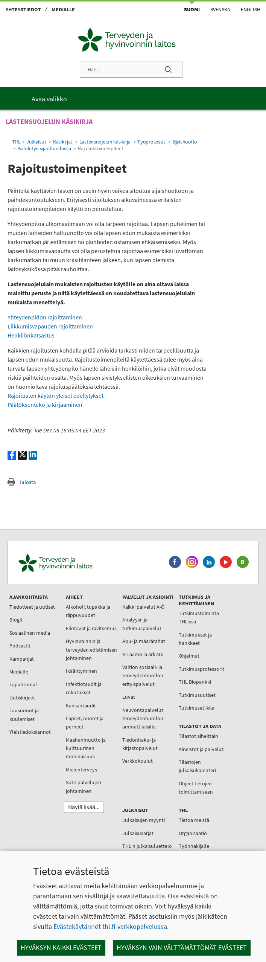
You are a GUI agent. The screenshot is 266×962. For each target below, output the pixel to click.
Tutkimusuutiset (197, 695)
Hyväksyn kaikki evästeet (61, 947)
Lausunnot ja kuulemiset (24, 714)
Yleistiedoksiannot (30, 731)
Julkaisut (36, 142)
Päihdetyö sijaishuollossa (44, 148)
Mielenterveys (81, 769)
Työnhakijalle (194, 846)
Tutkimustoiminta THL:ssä (199, 617)
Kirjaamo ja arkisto (143, 654)
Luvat (128, 696)
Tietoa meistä (194, 820)
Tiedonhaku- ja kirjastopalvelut (140, 743)
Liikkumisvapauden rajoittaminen (50, 326)
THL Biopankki (195, 681)
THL (16, 142)
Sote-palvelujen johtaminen (83, 786)
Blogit (16, 619)
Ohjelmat (189, 655)
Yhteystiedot (23, 9)
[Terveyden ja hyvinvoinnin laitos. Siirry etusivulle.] (86, 563)
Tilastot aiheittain (198, 736)
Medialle (63, 9)
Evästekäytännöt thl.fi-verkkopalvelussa (110, 926)
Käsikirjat (62, 142)
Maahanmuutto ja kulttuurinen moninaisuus (86, 748)
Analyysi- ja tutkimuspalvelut (141, 623)
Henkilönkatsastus (31, 335)
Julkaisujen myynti (143, 820)
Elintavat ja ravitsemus (91, 628)
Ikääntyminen (81, 670)
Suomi (192, 9)
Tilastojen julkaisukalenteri (197, 766)
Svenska (220, 9)
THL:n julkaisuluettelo (147, 846)
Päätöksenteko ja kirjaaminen (45, 404)
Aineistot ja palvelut (201, 749)
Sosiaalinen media (29, 632)
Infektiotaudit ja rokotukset (84, 688)
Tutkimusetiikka (196, 707)
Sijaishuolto (185, 142)
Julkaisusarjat (138, 833)
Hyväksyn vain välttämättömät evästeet (182, 947)
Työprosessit (151, 142)
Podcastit (19, 645)
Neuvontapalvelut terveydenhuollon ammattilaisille (142, 718)
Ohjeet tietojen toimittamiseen (196, 787)
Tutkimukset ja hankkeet (195, 638)
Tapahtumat (23, 684)
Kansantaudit (81, 705)
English (250, 9)
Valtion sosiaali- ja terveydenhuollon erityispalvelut (142, 675)
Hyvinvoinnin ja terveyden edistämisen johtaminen (91, 649)
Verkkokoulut (137, 760)
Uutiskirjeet (22, 697)
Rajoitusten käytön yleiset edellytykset (55, 395)
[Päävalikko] (133, 98)
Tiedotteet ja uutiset (32, 606)
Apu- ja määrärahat (143, 641)
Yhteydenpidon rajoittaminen (45, 317)
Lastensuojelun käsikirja (105, 142)
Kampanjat (21, 658)
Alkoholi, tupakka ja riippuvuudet (88, 610)
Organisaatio (193, 833)
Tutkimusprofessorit (201, 669)
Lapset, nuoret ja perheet (84, 722)
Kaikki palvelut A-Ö (143, 606)
